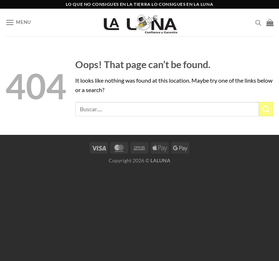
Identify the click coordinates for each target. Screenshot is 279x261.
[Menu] (18, 22)
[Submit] (266, 109)
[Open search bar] (258, 23)
